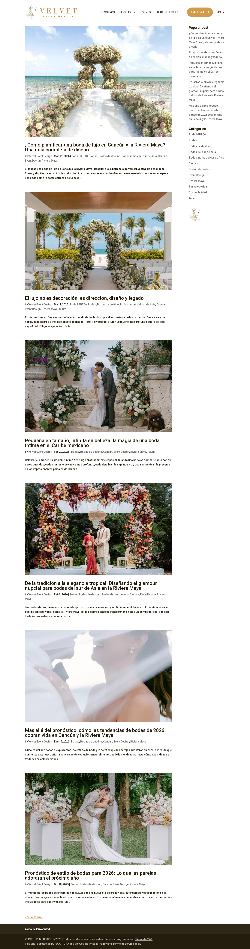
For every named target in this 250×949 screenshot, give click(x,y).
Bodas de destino (109, 156)
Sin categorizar (198, 186)
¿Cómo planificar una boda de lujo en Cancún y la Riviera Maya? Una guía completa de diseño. (95, 147)
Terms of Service (123, 943)
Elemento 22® (143, 939)
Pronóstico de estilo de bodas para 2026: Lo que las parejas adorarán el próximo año (90, 875)
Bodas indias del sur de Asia (139, 156)
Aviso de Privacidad (37, 929)
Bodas (93, 156)
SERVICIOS (125, 12)
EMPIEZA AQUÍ (200, 12)
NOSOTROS (108, 12)
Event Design (33, 160)
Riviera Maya (50, 160)
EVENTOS (146, 12)
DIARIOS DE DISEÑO (168, 12)
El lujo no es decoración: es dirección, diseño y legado (84, 298)
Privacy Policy (98, 943)
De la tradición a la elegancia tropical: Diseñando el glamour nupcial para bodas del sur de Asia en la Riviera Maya (91, 585)
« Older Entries (34, 917)
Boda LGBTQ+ (79, 156)
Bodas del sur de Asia (115, 594)
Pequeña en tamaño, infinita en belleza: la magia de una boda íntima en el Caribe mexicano (92, 443)
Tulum (62, 309)
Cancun (162, 156)
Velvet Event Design (40, 156)
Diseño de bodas (199, 169)
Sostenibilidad (198, 192)
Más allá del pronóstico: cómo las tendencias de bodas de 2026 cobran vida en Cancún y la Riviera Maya (94, 732)
